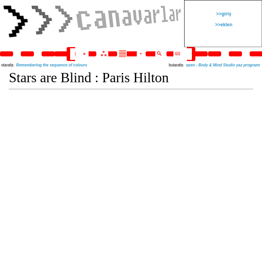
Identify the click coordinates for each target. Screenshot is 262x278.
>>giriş (223, 14)
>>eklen (223, 24)
